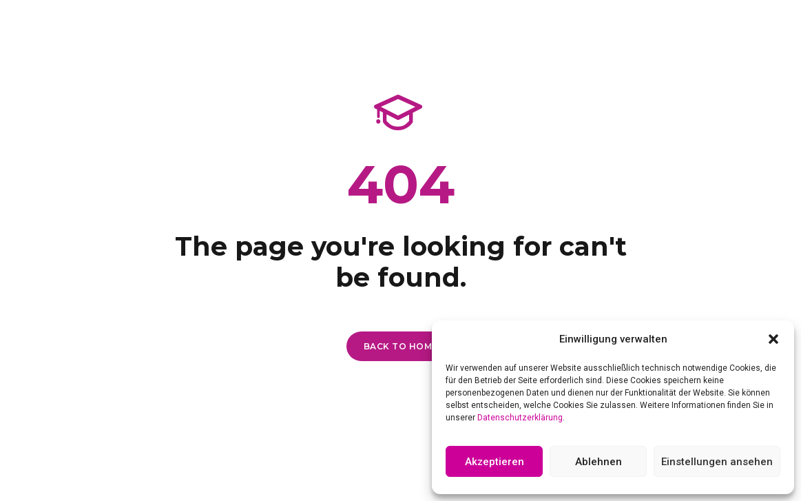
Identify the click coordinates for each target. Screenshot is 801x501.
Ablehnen (598, 462)
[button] (773, 339)
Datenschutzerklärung (520, 417)
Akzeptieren (494, 462)
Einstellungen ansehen (717, 462)
